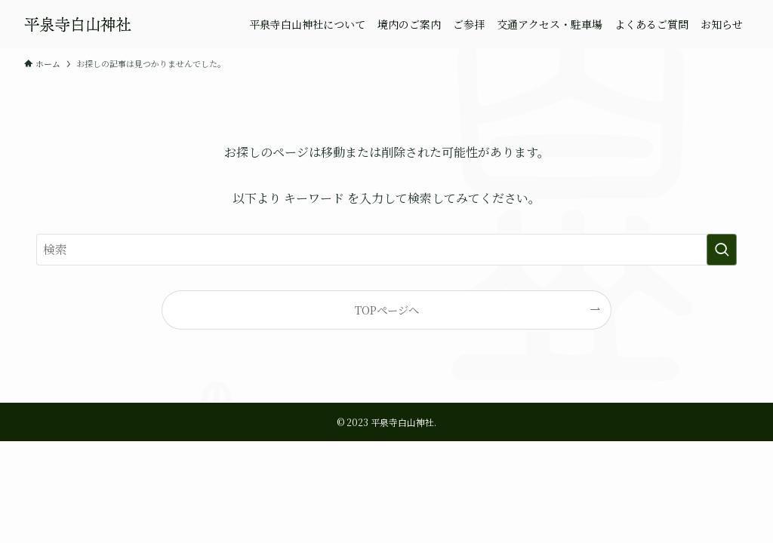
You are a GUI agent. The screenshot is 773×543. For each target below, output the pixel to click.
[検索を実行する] (722, 249)
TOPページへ (387, 310)
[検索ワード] (386, 249)
